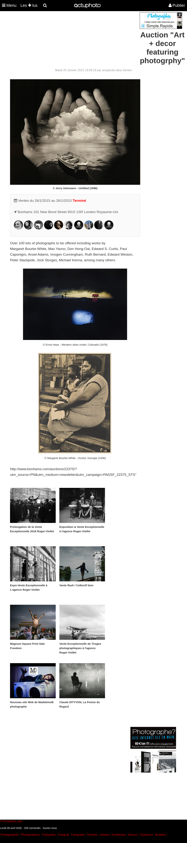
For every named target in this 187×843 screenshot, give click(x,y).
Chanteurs (146, 834)
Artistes (104, 834)
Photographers (30, 834)
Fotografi (63, 834)
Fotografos (49, 834)
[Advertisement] (71, 38)
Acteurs (133, 834)
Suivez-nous (50, 828)
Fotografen (78, 834)
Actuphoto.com (12, 821)
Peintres (92, 834)
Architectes (118, 834)
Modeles (160, 834)
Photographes (10, 834)
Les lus (28, 5)
